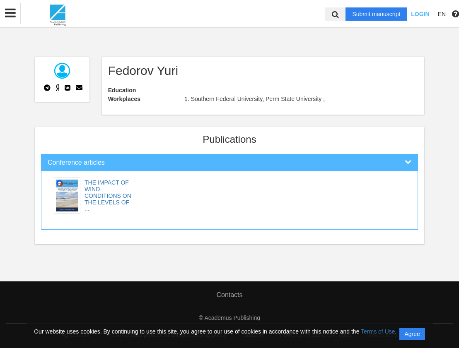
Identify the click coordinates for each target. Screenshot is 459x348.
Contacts (229, 294)
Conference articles (76, 162)
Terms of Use (378, 331)
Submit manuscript (376, 14)
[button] (10, 13)
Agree (412, 334)
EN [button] (442, 14)
